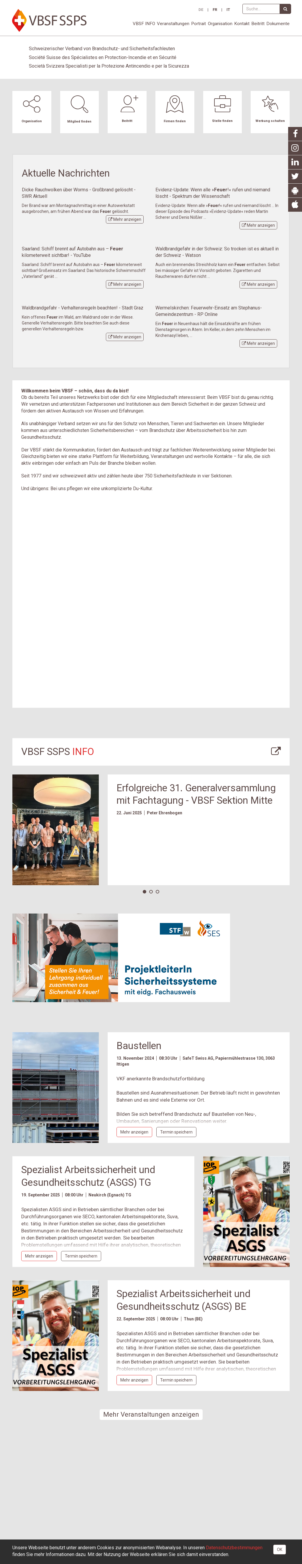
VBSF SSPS (57, 751)
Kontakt (242, 23)
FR (215, 10)
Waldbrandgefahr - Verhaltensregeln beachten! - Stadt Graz (82, 308)
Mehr (124, 219)
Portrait (198, 23)
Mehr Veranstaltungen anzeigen (151, 1414)
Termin (176, 1132)
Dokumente (278, 23)
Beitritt (258, 23)
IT (228, 10)
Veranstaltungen (173, 23)
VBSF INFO (144, 23)
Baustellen (138, 1045)
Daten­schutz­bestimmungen (234, 1547)
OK (279, 1549)
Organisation (220, 23)
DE (200, 10)
